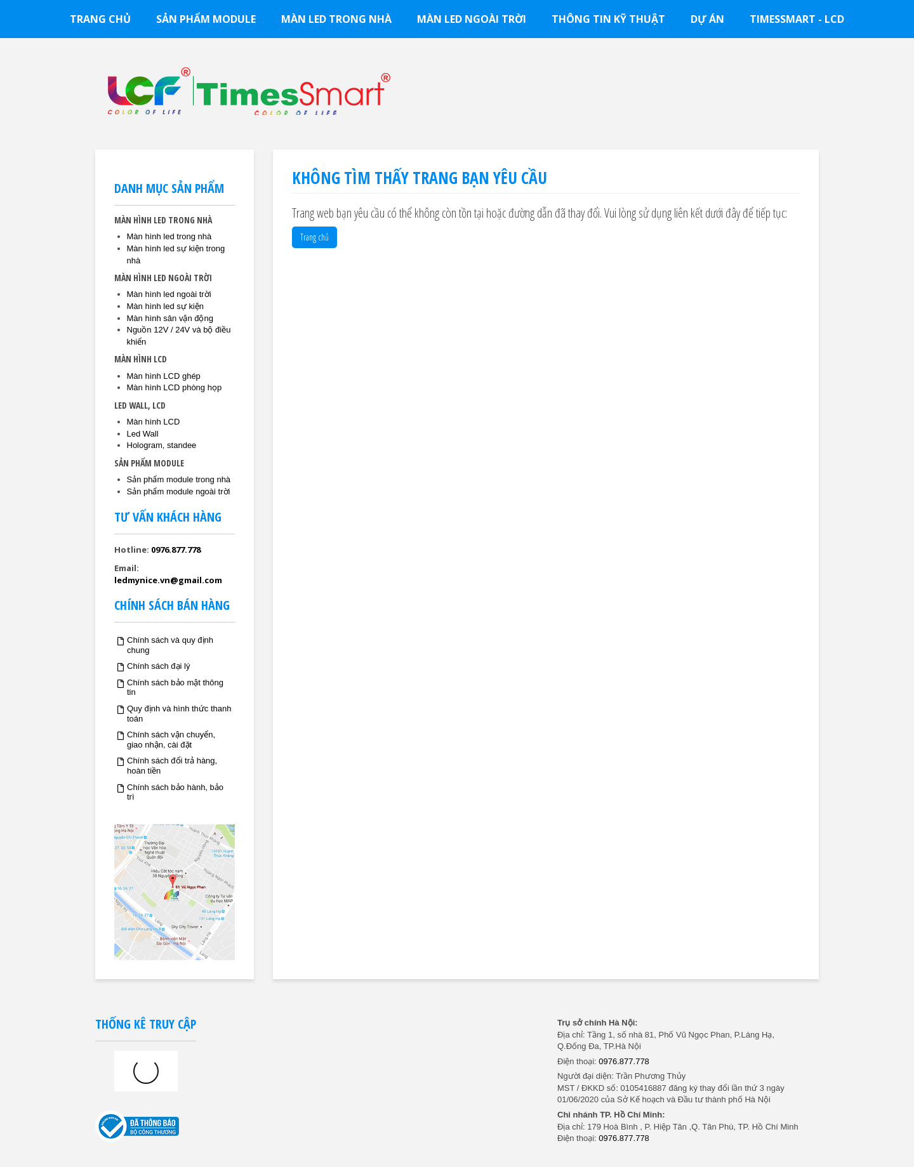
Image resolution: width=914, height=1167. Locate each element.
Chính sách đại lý (158, 666)
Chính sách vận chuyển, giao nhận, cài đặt (171, 739)
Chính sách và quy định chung (170, 645)
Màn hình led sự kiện (165, 306)
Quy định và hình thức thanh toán (179, 713)
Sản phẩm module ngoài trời (178, 491)
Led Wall (143, 433)
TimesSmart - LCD (797, 19)
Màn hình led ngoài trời (169, 294)
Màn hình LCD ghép (164, 376)
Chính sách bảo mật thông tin (175, 687)
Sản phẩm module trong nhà (179, 479)
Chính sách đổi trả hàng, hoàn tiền (172, 765)
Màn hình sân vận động (170, 318)
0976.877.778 (176, 549)
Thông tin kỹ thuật (608, 19)
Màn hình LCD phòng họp (174, 387)
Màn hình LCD (153, 421)
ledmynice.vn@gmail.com (168, 580)
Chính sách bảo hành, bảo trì (175, 792)
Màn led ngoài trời (471, 19)
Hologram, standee (162, 445)
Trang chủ (100, 19)
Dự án (707, 19)
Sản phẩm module (206, 19)
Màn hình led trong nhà (169, 236)
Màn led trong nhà (336, 19)
